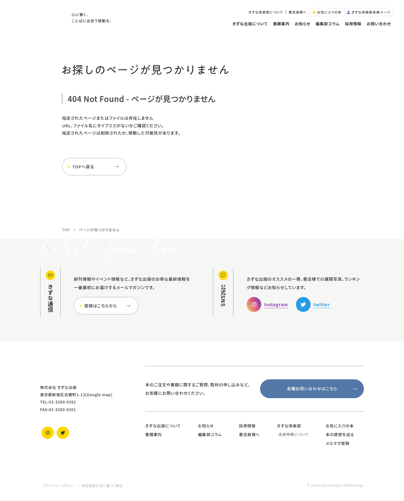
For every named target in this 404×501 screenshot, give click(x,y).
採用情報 (353, 23)
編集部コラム (327, 23)
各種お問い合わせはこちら (323, 389)
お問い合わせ (379, 23)
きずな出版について (250, 23)
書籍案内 (281, 23)
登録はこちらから (108, 305)
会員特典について (294, 434)
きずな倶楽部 (289, 426)
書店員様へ (298, 12)
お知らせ (303, 23)
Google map (99, 394)
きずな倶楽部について (266, 12)
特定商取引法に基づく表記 (102, 485)
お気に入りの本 (340, 426)
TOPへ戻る (96, 166)
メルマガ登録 (338, 443)
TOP (66, 229)
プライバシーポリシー (59, 485)
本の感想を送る (340, 434)
